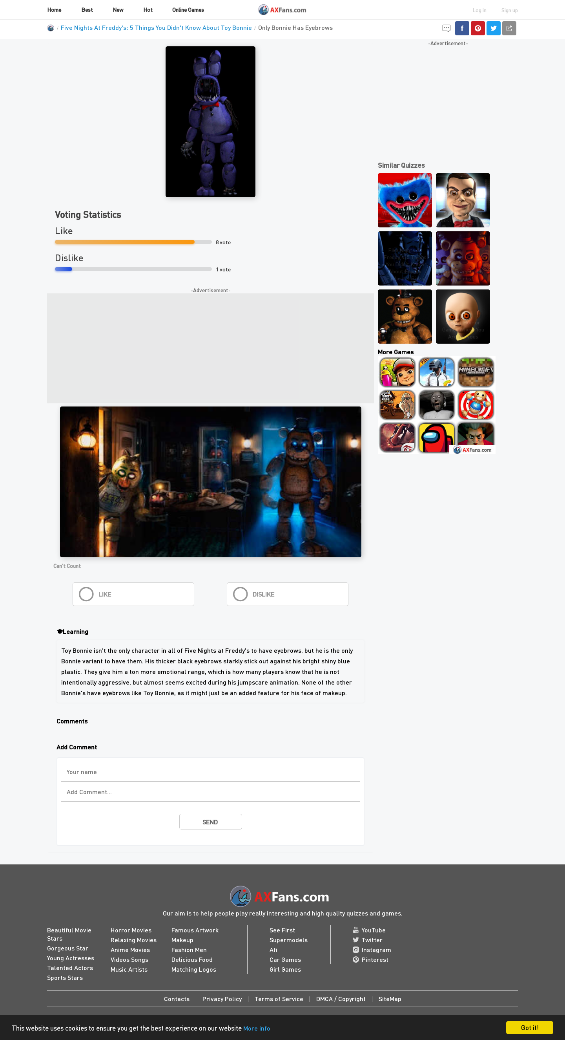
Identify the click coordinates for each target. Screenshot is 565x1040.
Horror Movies (131, 930)
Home (54, 9)
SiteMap (390, 998)
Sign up (509, 9)
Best (87, 9)
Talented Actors (70, 967)
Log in (479, 9)
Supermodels (289, 940)
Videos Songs (129, 959)
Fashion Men (189, 949)
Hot (148, 9)
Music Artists (129, 969)
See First (282, 930)
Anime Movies (130, 949)
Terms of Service (279, 998)
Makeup (182, 940)
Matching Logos (193, 969)
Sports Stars (65, 977)
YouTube (369, 930)
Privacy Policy (222, 998)
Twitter (368, 940)
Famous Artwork (195, 930)
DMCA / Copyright (341, 998)
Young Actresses (70, 958)
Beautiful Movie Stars (69, 934)
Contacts (177, 998)
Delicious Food (192, 959)
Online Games (188, 9)
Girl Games (285, 969)
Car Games (285, 959)
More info (256, 1028)
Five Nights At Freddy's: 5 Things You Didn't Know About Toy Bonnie (156, 27)
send (210, 822)
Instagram (372, 949)
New (118, 9)
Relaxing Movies (134, 940)
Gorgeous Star (67, 948)
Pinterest (370, 959)
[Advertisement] (210, 348)
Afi (273, 949)
